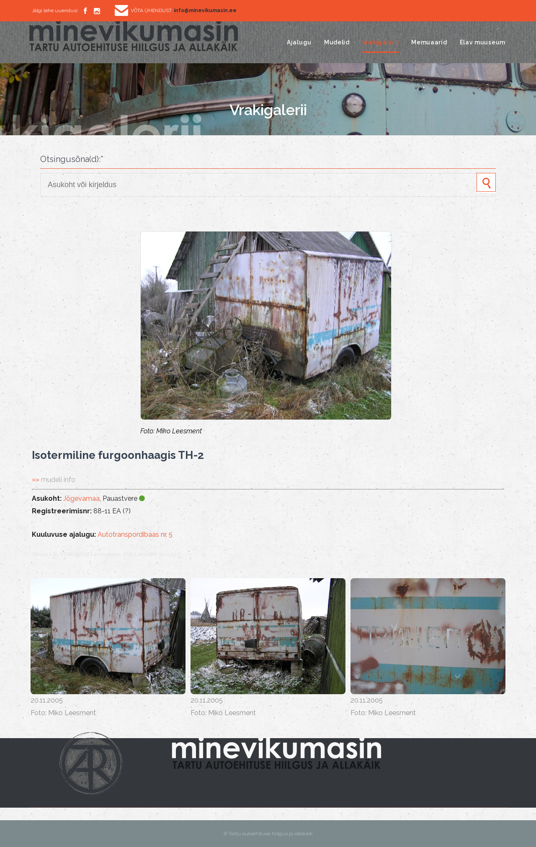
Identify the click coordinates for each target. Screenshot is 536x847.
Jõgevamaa (81, 498)
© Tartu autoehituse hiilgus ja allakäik (268, 834)
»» (53, 480)
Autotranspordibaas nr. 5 (135, 534)
